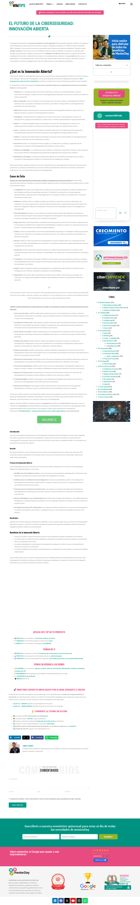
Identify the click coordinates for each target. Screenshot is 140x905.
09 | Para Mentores (103, 392)
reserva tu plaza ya (65, 653)
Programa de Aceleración (45, 721)
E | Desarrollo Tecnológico (109, 325)
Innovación (44, 716)
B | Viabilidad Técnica (108, 318)
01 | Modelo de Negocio (104, 302)
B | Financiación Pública (108, 353)
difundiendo (65, 668)
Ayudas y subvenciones (113, 356)
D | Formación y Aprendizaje (109, 376)
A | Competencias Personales (110, 369)
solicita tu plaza (56, 656)
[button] (131, 4)
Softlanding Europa (112, 346)
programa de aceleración (48, 653)
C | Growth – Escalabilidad (109, 338)
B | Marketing (106, 335)
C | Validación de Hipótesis (109, 310)
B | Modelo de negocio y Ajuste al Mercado (113, 307)
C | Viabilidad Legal (107, 320)
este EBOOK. (47, 643)
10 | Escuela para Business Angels (107, 394)
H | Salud (104, 384)
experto (37, 668)
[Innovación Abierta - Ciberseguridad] (49, 597)
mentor (43, 668)
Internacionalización (112, 343)
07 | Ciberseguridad (103, 387)
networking (50, 724)
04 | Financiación (102, 348)
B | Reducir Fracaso (107, 371)
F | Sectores (105, 328)
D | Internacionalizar (108, 341)
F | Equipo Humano (107, 381)
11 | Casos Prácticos (103, 397)
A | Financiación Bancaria (109, 351)
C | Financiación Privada (108, 358)
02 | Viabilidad (102, 313)
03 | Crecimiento (102, 330)
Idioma (122, 3)
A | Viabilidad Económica (109, 315)
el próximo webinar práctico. (45, 638)
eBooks (30, 718)
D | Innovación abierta (108, 323)
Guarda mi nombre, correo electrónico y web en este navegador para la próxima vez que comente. (45, 799)
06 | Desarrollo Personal (105, 366)
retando (73, 668)
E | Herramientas (106, 379)
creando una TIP (19, 671)
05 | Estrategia (102, 361)
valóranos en (100, 860)
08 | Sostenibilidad (103, 389)
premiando (57, 668)
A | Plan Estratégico (107, 364)
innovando (80, 668)
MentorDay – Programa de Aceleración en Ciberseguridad (42, 411)
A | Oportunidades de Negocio (110, 305)
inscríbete (53, 658)
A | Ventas (105, 333)
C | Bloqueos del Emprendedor (110, 374)
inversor (49, 668)
